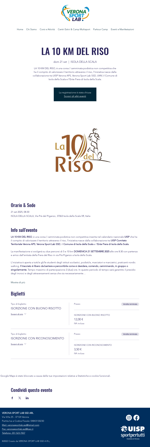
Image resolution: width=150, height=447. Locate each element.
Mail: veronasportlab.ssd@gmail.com (20, 425)
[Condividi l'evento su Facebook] (12, 398)
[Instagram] (129, 418)
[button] (47, 29)
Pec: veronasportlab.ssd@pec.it (17, 429)
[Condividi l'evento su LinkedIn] (27, 398)
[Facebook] (136, 418)
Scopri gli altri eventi (75, 96)
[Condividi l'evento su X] (19, 398)
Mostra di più (18, 282)
